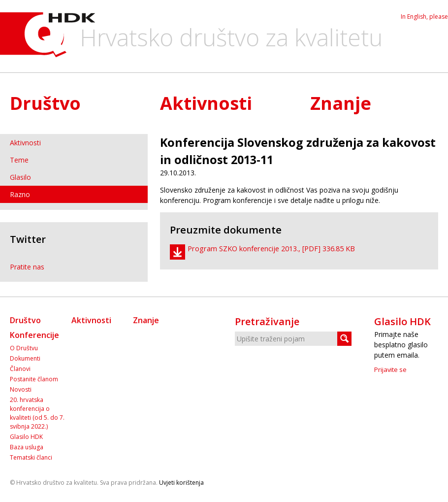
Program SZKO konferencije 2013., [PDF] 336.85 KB (271, 248)
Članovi (20, 369)
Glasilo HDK (26, 437)
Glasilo (20, 177)
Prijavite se (390, 369)
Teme (19, 160)
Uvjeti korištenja (181, 482)
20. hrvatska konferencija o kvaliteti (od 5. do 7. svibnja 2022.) (37, 413)
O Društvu (24, 348)
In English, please (424, 16)
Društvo (45, 103)
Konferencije (34, 335)
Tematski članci (31, 457)
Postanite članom (34, 379)
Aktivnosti (206, 103)
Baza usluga (26, 447)
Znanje (340, 103)
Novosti (21, 389)
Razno (20, 194)
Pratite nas (27, 266)
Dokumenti (25, 358)
